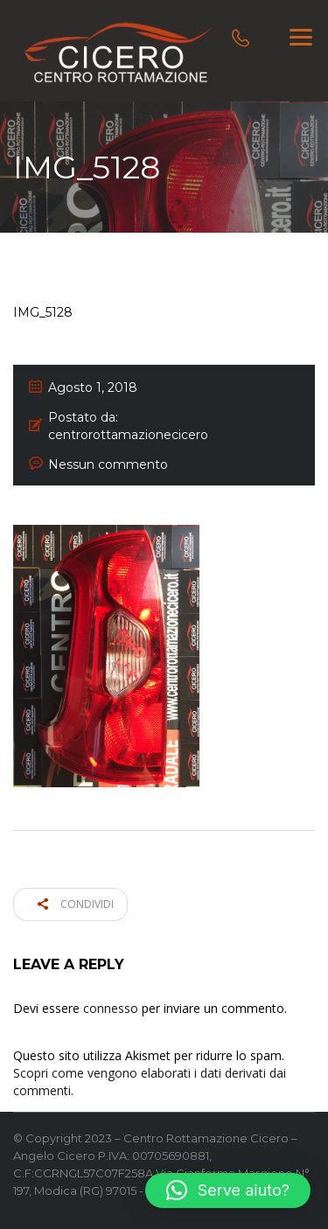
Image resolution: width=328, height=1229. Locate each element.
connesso (110, 1008)
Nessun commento (108, 464)
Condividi (76, 904)
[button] (228, 1190)
